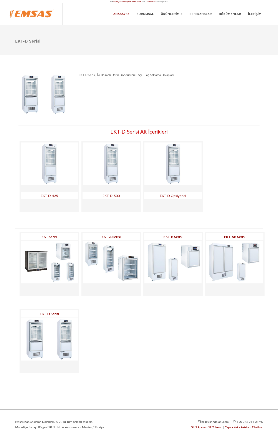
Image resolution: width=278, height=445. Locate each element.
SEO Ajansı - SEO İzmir (206, 427)
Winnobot (150, 1)
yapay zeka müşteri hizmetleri (127, 1)
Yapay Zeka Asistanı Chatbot (244, 427)
